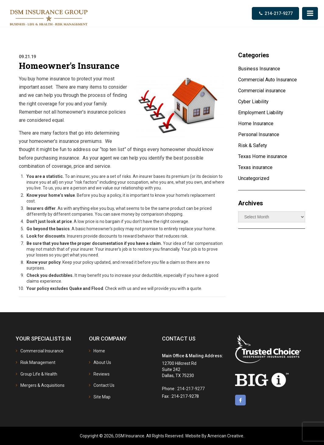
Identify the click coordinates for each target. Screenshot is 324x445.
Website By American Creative (214, 435)
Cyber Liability (254, 102)
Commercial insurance (264, 91)
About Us (102, 362)
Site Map (102, 396)
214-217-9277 (279, 13)
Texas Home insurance (264, 157)
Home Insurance (257, 124)
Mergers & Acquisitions (42, 385)
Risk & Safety (253, 146)
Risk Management (37, 362)
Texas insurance (256, 167)
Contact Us (103, 385)
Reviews (101, 373)
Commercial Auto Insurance (270, 80)
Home (99, 350)
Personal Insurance (260, 135)
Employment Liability (261, 113)
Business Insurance (260, 69)
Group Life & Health (38, 373)
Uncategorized (255, 178)
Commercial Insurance (42, 350)
